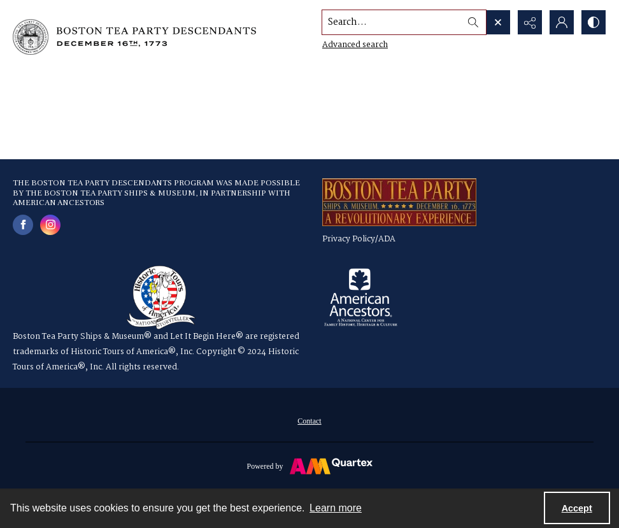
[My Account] (562, 22)
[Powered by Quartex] (309, 465)
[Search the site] (391, 22)
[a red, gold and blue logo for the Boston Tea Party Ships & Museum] (399, 202)
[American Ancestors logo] (360, 297)
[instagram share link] (50, 225)
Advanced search (355, 45)
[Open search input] (498, 22)
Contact (309, 421)
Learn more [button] (336, 508)
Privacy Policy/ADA (358, 239)
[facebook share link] (23, 225)
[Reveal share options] (530, 22)
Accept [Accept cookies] (577, 508)
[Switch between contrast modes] (593, 22)
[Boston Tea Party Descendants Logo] (134, 37)
